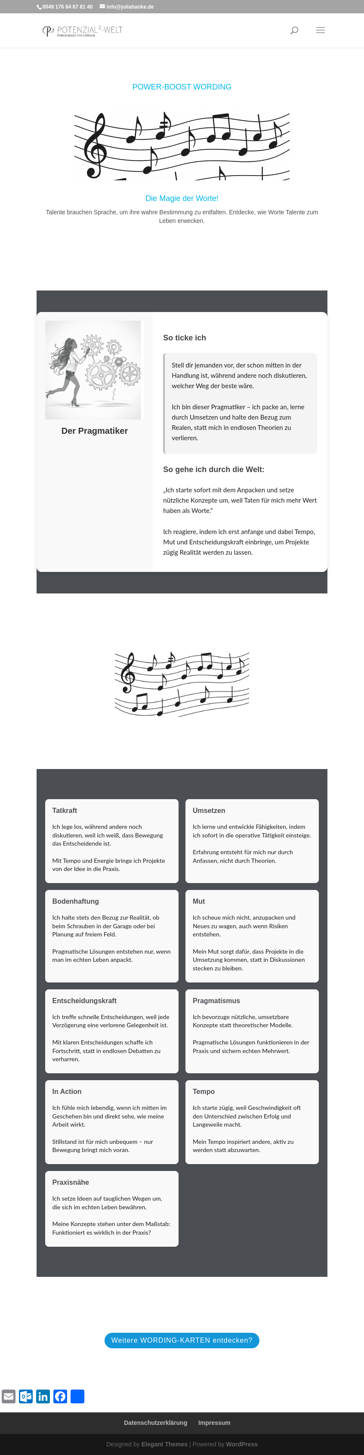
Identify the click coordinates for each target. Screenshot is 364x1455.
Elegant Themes (165, 1444)
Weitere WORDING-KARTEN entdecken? (182, 1340)
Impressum (214, 1422)
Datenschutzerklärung (155, 1422)
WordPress (242, 1444)
